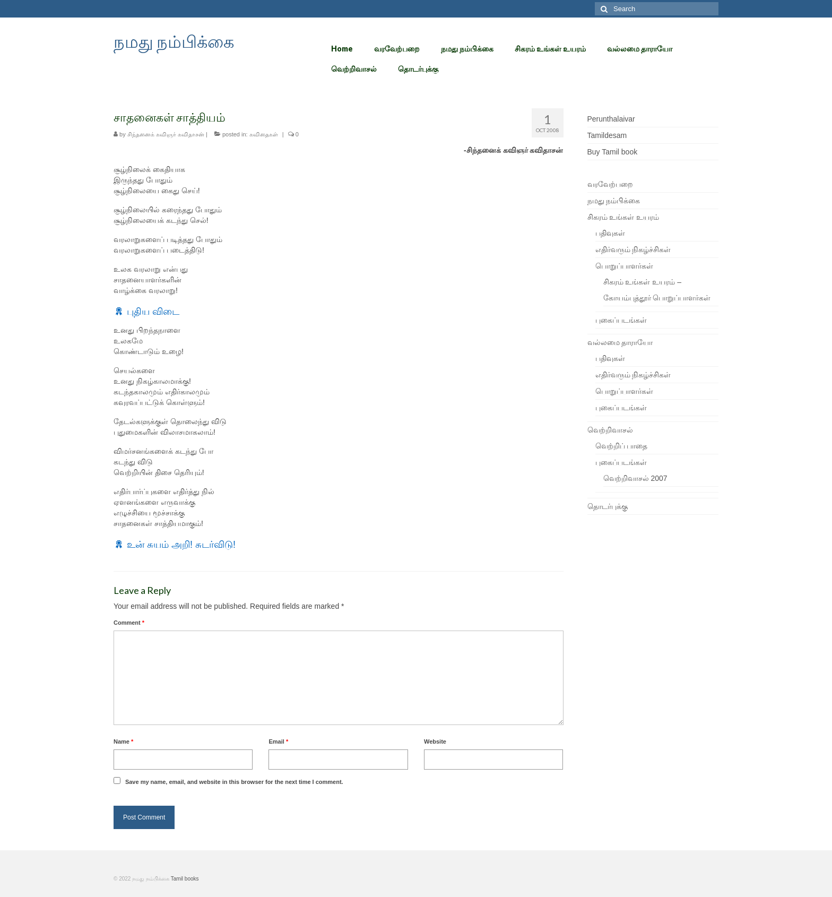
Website (435, 741)
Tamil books (185, 879)
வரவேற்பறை (610, 184)
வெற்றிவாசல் (610, 430)
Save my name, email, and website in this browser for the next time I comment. (234, 782)
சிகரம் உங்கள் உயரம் (623, 217)
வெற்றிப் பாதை (621, 446)
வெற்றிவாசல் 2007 (635, 478)
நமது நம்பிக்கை (174, 41)
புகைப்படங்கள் (621, 320)
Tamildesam (607, 135)
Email (278, 741)
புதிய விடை (153, 311)
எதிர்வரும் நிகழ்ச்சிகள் (633, 249)
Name (123, 741)
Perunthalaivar (611, 119)
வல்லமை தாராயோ (620, 342)
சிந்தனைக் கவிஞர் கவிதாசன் (165, 134)
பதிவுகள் (610, 233)
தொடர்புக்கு (607, 506)
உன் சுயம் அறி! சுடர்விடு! (181, 544)
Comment (129, 622)
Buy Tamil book (612, 152)
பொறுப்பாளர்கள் (624, 266)
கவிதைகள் (263, 134)
